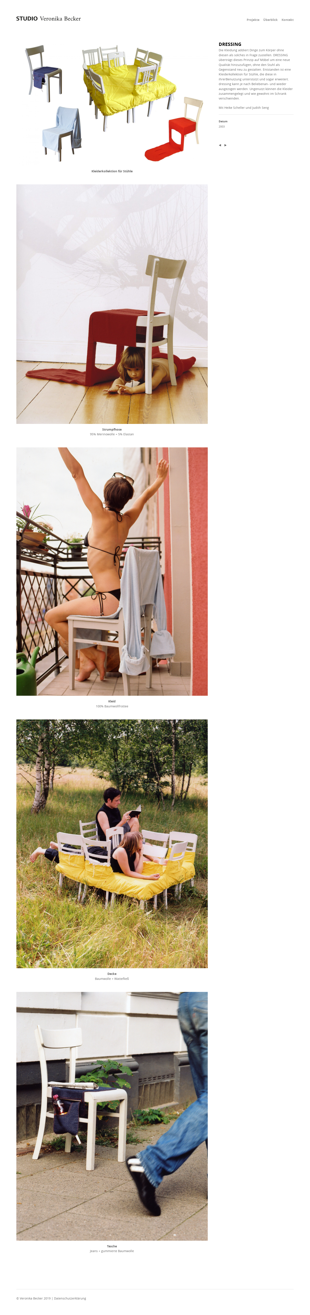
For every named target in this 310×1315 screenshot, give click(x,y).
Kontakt (288, 20)
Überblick (270, 20)
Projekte (253, 20)
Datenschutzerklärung (70, 1298)
